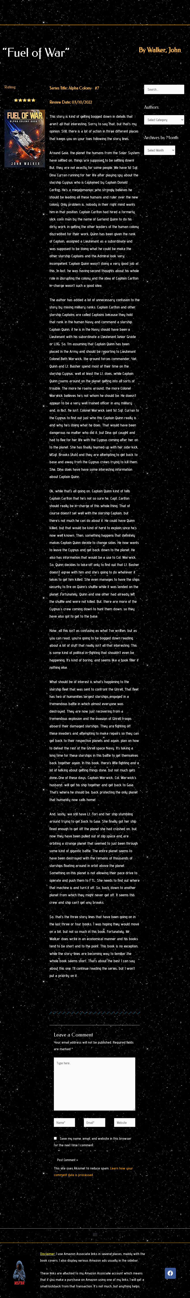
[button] (95, 1234)
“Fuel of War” (36, 52)
